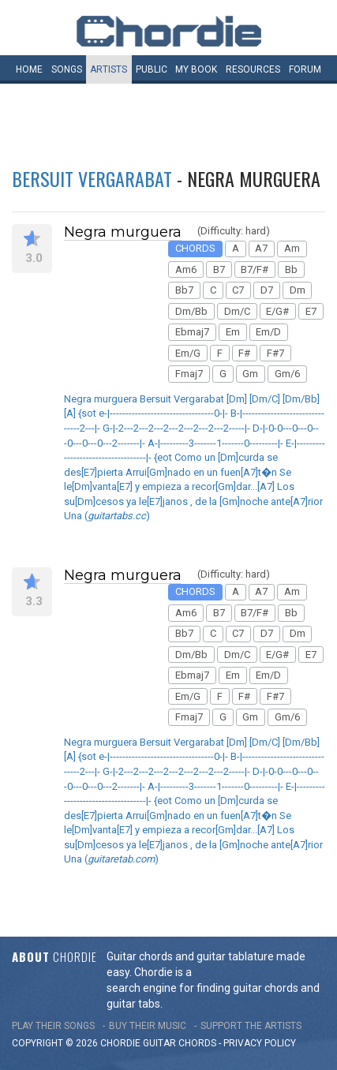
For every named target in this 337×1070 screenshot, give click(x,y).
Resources (253, 69)
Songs (66, 69)
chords (197, 1043)
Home (29, 69)
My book (196, 69)
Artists (108, 69)
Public (151, 69)
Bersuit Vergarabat (92, 178)
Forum (305, 69)
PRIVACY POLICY (259, 1043)
